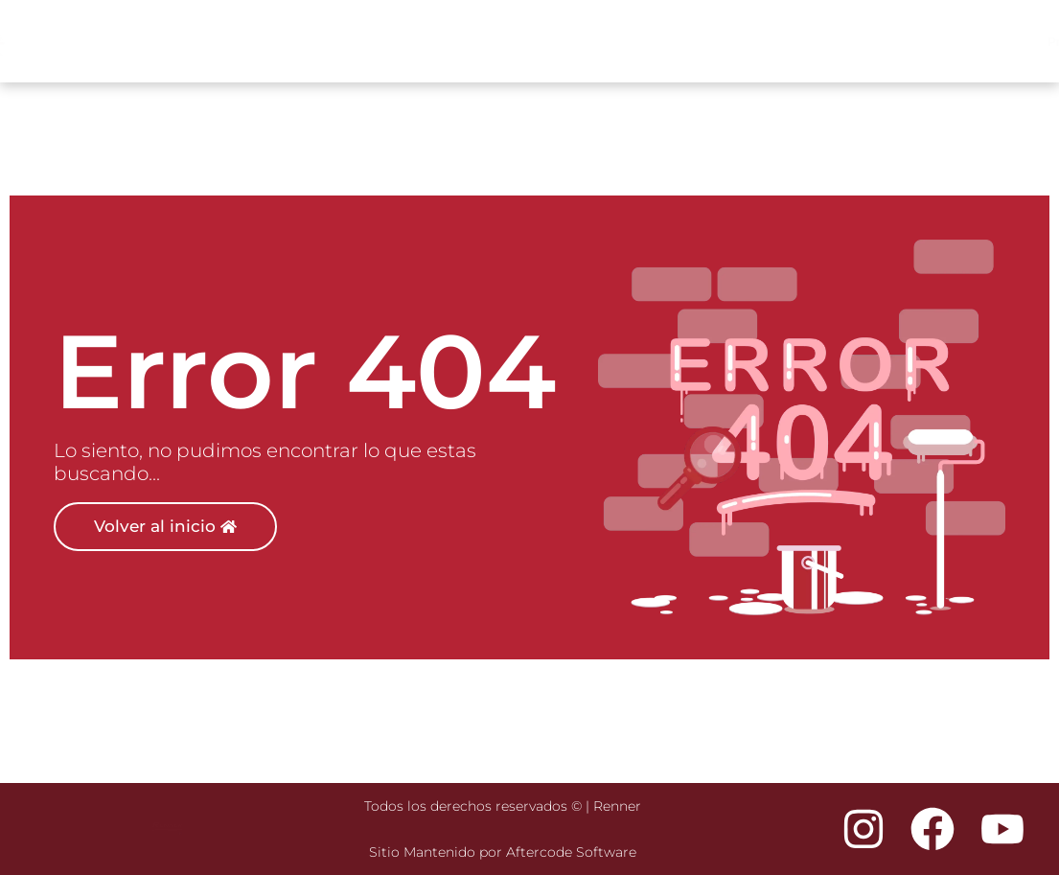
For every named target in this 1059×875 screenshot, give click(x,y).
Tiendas (820, 41)
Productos (728, 42)
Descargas (995, 42)
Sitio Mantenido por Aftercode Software (502, 852)
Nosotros (898, 41)
